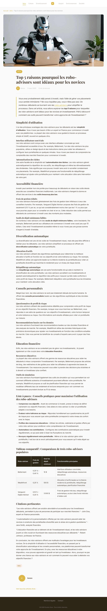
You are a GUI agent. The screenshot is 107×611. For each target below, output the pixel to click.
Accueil (5, 11)
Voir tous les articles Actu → (26, 589)
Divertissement (41, 3)
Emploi (61, 3)
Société (81, 3)
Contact (60, 601)
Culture (30, 3)
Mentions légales (49, 601)
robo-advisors (61, 105)
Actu (24, 3)
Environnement (71, 3)
